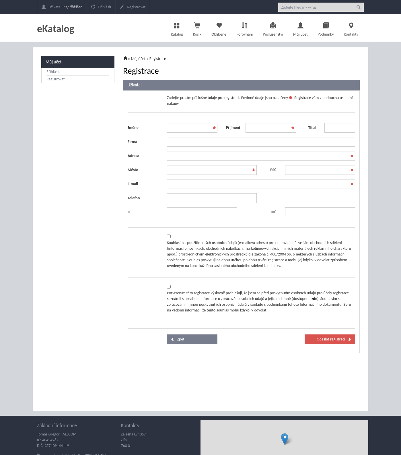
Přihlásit (101, 7)
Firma (132, 141)
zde (314, 298)
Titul (312, 127)
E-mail (133, 183)
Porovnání (244, 28)
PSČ (273, 169)
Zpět (177, 339)
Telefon (134, 197)
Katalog (177, 28)
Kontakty (351, 28)
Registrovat (132, 7)
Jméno (133, 127)
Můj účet (300, 28)
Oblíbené (218, 28)
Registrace (157, 58)
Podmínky (326, 28)
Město (133, 169)
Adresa (133, 155)
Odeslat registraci (334, 339)
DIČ (274, 212)
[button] (284, 439)
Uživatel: (62, 7)
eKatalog (55, 28)
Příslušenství (273, 28)
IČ (129, 212)
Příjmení (233, 127)
